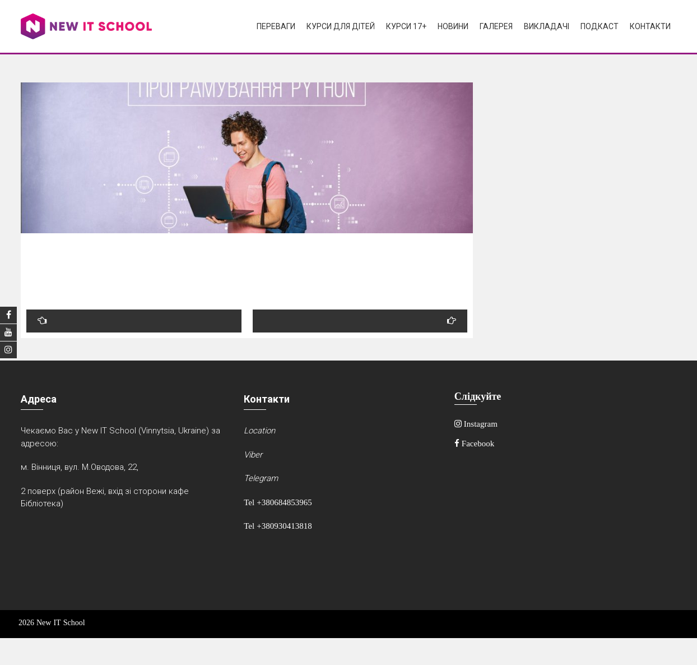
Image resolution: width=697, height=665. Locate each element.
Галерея (496, 26)
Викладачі (546, 26)
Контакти (650, 26)
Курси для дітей (340, 26)
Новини (453, 26)
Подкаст (599, 26)
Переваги (276, 26)
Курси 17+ (406, 26)
